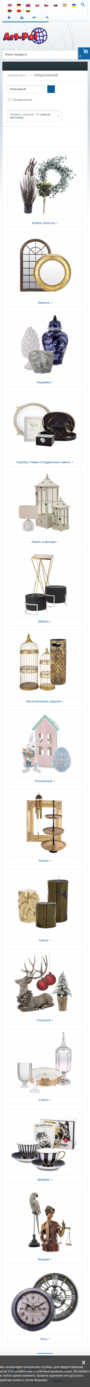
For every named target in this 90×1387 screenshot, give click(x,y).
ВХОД (22, 17)
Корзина (48, 17)
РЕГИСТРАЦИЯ (35, 17)
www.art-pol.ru (17, 75)
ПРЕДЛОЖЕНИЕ (46, 75)
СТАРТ (10, 17)
